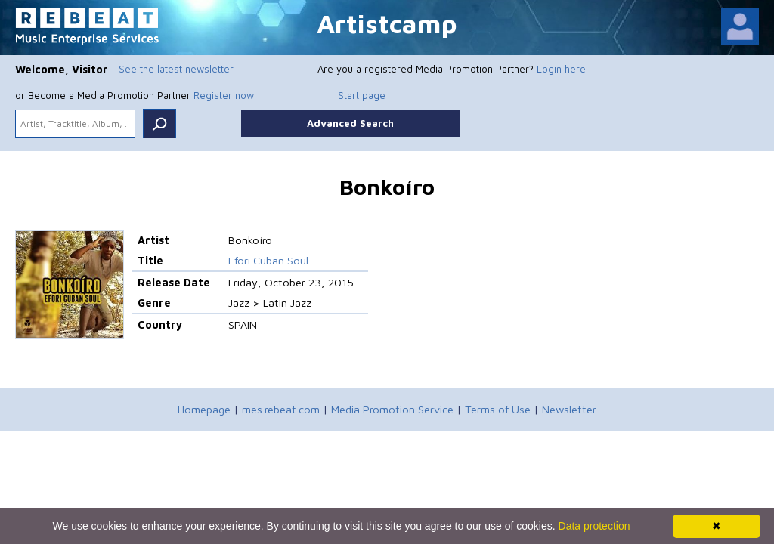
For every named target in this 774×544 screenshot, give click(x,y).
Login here (561, 69)
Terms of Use (498, 409)
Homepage (204, 409)
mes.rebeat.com (281, 409)
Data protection (594, 526)
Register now (224, 95)
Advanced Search (350, 123)
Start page (361, 95)
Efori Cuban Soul (268, 260)
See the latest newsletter (176, 69)
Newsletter (569, 409)
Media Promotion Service (392, 409)
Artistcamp (387, 23)
